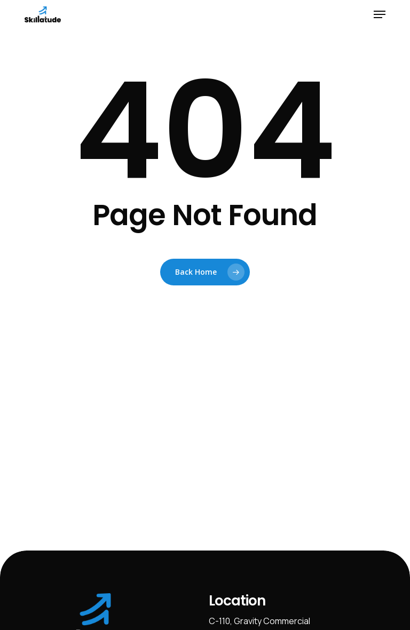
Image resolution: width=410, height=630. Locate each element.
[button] (379, 14)
